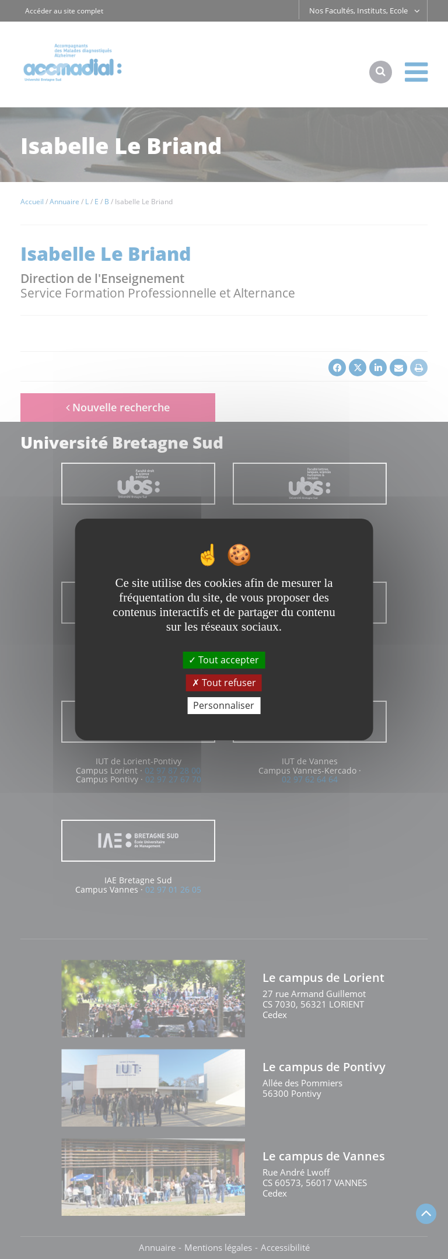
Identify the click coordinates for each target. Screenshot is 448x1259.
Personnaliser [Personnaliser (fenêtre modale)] (223, 705)
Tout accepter (223, 659)
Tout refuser (224, 682)
